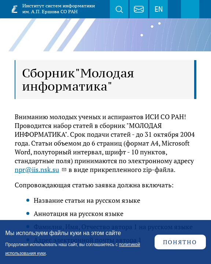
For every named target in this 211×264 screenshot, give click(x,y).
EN (159, 9)
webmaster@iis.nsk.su (139, 9)
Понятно (180, 242)
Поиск (119, 9)
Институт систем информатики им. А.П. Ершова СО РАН (58, 8)
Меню (190, 9)
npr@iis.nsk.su (41, 169)
